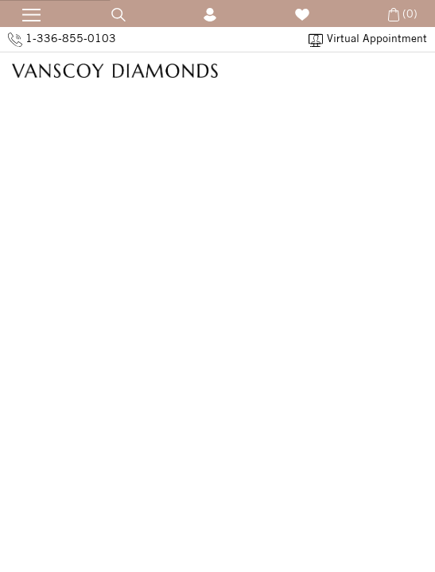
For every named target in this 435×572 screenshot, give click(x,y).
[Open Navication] (26, 12)
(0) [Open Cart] (401, 13)
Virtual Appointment (368, 39)
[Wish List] (302, 13)
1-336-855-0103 (62, 39)
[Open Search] (118, 13)
